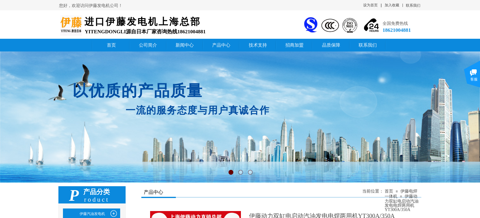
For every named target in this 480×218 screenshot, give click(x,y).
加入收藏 (392, 5)
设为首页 (370, 5)
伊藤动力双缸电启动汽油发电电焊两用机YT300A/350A (402, 203)
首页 (389, 191)
